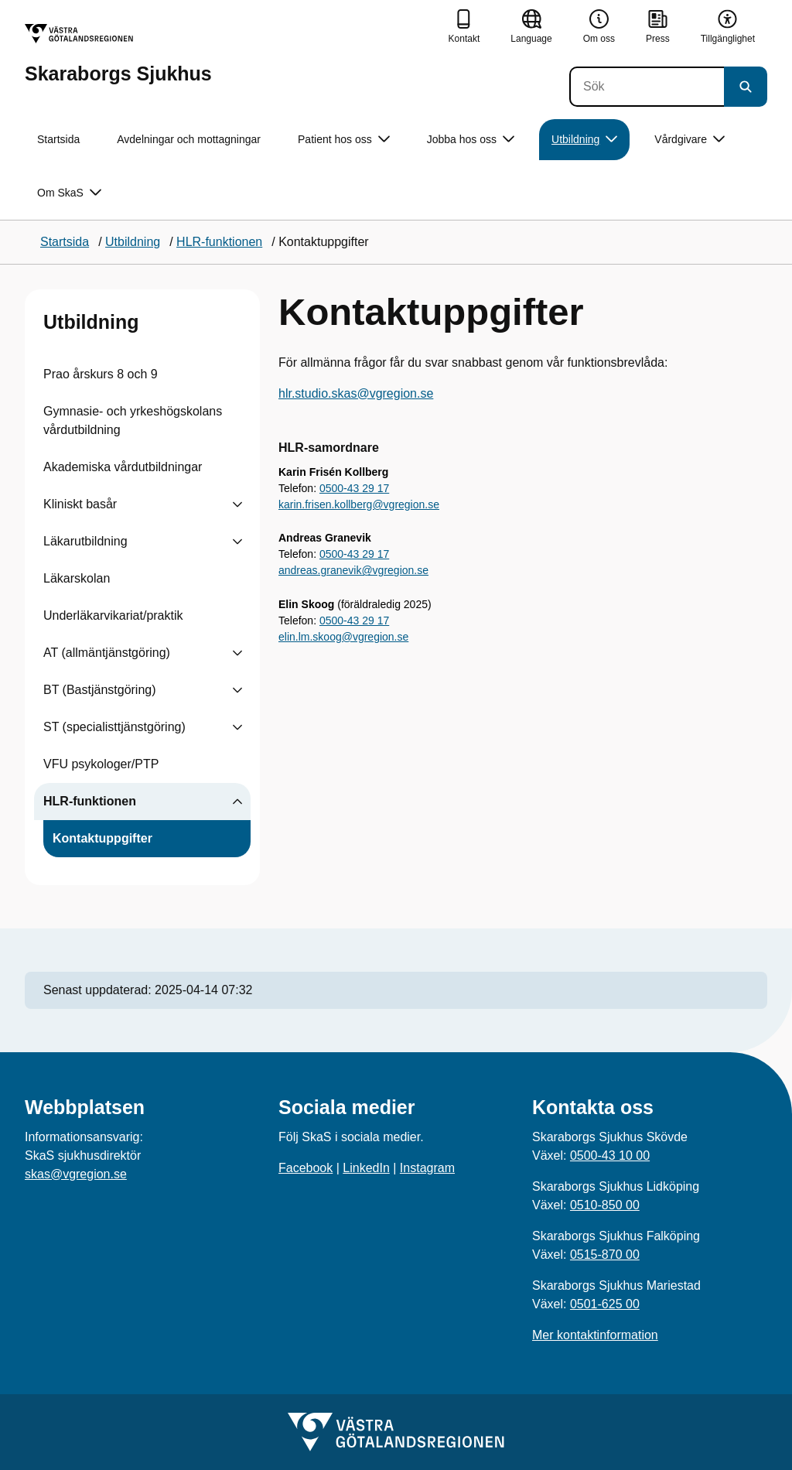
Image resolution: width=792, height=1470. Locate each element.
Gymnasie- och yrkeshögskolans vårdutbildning (132, 420)
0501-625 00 (605, 1304)
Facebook (305, 1167)
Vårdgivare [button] (689, 140)
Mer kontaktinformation (595, 1335)
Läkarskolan (76, 578)
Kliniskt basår (80, 504)
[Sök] (646, 87)
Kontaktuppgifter (102, 838)
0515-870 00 (605, 1254)
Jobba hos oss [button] (470, 140)
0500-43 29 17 (354, 488)
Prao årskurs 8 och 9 (100, 374)
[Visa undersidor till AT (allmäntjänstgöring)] (237, 653)
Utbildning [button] (584, 140)
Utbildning (91, 322)
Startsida (58, 139)
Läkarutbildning (85, 541)
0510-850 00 (605, 1205)
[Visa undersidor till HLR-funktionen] (237, 801)
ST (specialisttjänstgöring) (114, 726)
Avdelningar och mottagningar (189, 139)
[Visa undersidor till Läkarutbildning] (237, 541)
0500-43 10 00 (610, 1155)
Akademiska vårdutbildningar (122, 466)
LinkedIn (366, 1167)
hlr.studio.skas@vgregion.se (355, 393)
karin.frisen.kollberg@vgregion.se (358, 504)
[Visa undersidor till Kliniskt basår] (237, 504)
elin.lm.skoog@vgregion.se (343, 637)
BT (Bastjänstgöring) (99, 689)
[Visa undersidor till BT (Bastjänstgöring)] (237, 690)
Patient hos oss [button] (344, 140)
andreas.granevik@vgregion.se (353, 570)
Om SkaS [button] (69, 193)
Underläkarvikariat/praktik (113, 615)
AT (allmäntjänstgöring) (106, 652)
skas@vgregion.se (76, 1174)
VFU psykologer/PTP (101, 764)
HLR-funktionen (89, 801)
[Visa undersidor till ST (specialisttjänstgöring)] (237, 727)
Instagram (427, 1167)
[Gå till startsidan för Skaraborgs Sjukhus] (118, 54)
